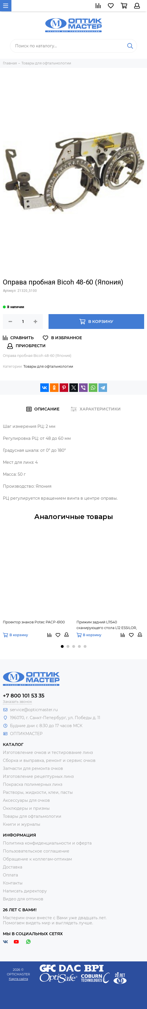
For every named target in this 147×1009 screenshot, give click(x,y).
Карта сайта (18, 979)
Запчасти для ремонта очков (33, 768)
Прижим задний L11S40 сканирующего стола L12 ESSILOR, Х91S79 (106, 625)
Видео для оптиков (23, 899)
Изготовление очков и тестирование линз (48, 752)
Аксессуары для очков (26, 800)
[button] (62, 646)
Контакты (13, 883)
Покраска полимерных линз (32, 784)
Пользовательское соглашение (36, 851)
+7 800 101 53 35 (24, 696)
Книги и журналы (21, 824)
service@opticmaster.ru (34, 709)
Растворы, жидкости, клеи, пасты (38, 792)
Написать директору (25, 891)
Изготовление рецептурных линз (38, 776)
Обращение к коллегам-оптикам (37, 859)
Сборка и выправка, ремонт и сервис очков (49, 760)
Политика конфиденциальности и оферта (47, 843)
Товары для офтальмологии (48, 366)
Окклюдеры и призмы (26, 808)
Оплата (10, 875)
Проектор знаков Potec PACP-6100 (34, 622)
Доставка (12, 867)
